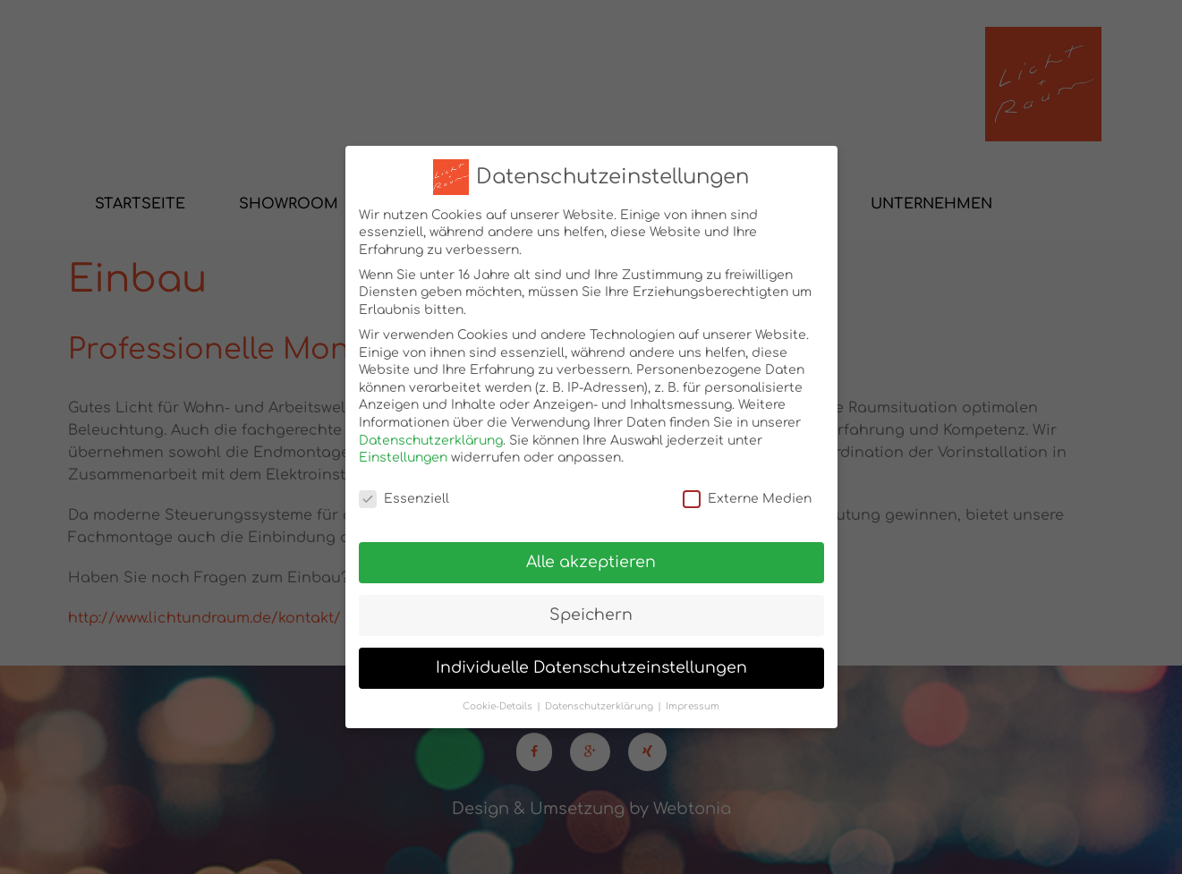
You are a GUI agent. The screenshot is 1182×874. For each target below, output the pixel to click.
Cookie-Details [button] (497, 698)
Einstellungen (403, 450)
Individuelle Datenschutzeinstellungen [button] (591, 659)
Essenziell (404, 490)
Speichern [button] (591, 606)
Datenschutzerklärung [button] (599, 698)
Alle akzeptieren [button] (591, 554)
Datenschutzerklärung (431, 432)
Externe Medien (747, 490)
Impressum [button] (692, 698)
